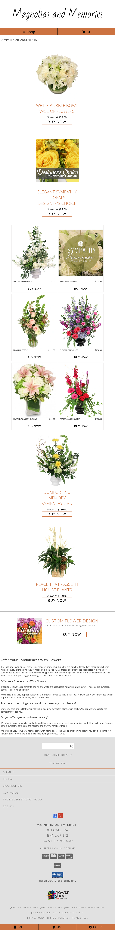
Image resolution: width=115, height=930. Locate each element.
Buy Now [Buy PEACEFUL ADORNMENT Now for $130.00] (81, 426)
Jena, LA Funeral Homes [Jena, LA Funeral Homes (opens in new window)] (24, 907)
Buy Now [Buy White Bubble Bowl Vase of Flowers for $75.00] (57, 121)
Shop (28, 31)
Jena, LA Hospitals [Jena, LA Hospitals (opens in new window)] (51, 907)
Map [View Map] (57, 927)
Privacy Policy (35, 918)
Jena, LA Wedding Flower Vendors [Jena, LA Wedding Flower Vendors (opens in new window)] (84, 907)
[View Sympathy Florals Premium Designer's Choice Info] (80, 252)
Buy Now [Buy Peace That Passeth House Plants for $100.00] (57, 600)
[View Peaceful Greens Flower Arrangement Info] (34, 321)
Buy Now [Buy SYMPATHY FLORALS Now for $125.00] (81, 288)
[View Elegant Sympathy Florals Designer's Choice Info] (57, 160)
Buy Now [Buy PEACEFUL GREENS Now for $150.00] (34, 357)
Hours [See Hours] (96, 927)
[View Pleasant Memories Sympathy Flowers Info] (80, 321)
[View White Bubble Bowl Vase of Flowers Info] (57, 74)
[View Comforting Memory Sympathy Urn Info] (57, 460)
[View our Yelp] (60, 817)
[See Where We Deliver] (57, 763)
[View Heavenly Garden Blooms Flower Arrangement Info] (34, 390)
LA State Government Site (68, 912)
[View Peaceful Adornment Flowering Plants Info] (80, 390)
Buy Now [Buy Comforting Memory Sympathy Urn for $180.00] (57, 513)
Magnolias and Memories (57, 14)
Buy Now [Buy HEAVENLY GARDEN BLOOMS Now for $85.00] (34, 426)
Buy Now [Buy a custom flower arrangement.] (72, 634)
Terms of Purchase (58, 918)
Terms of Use (80, 918)
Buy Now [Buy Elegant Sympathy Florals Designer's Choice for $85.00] (57, 213)
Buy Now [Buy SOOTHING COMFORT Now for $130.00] (34, 288)
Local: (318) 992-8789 (57, 841)
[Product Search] (58, 746)
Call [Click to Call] (19, 927)
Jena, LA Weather (41, 912)
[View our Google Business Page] (54, 817)
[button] (57, 875)
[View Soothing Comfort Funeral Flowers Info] (34, 252)
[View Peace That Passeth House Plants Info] (57, 552)
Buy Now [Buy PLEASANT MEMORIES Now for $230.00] (81, 357)
